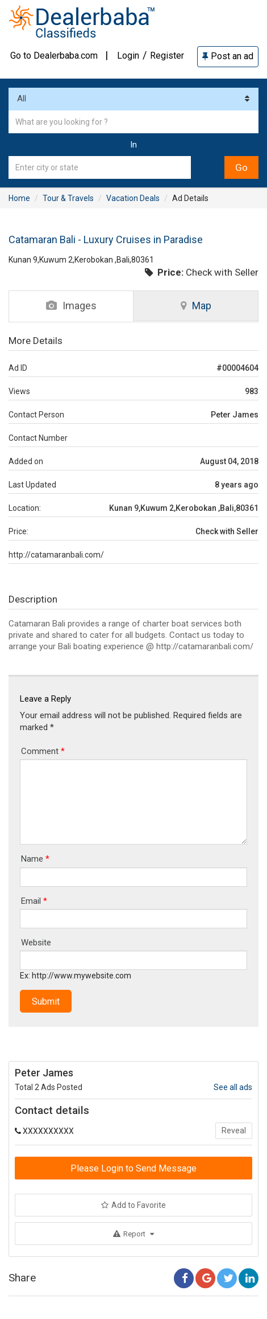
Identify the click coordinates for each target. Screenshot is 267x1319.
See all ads (233, 1087)
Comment (43, 751)
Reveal (234, 1130)
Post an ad (227, 56)
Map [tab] (196, 306)
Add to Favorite (133, 1205)
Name (35, 859)
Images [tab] (71, 306)
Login (128, 55)
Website (36, 942)
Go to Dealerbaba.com (54, 55)
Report (133, 1234)
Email (34, 901)
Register (167, 55)
